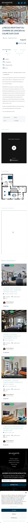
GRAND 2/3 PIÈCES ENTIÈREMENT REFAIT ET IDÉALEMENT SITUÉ (12, 336)
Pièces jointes (19, 53)
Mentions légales (14, 520)
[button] (26, 492)
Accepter (14, 510)
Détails (15, 49)
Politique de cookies (7, 520)
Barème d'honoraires (14, 460)
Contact (14, 466)
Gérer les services (13, 506)
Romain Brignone (10, 302)
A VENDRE (7, 265)
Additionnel (23, 49)
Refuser (14, 514)
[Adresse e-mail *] (14, 480)
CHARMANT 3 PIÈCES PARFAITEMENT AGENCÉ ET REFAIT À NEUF (13, 382)
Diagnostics (8, 53)
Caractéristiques (6, 49)
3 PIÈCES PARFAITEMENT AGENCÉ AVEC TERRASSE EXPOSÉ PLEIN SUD (12, 290)
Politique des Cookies (14, 462)
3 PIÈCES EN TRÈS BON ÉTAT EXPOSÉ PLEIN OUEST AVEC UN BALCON (13, 428)
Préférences (14, 517)
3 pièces (12, 265)
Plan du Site (14, 464)
